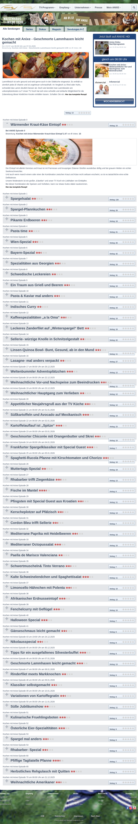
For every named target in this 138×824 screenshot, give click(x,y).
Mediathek (101, 797)
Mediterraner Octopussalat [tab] (69, 544)
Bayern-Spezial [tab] (69, 253)
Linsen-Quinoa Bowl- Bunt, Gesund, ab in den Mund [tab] (69, 350)
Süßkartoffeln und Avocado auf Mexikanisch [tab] (69, 415)
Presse (98, 7)
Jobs (48, 804)
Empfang (64, 7)
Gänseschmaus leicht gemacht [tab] (69, 631)
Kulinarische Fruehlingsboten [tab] (69, 717)
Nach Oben (95, 816)
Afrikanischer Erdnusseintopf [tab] (69, 599)
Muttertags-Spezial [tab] (69, 469)
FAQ (127, 800)
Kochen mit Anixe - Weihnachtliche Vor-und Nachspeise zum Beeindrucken (120, 68)
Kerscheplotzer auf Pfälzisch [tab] (69, 512)
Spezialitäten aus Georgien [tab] (69, 263)
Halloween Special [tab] (69, 620)
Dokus (42, 29)
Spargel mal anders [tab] (69, 739)
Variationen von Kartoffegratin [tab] (69, 696)
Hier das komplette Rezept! (76, 94)
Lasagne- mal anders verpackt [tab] (69, 361)
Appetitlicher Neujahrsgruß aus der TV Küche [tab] (69, 404)
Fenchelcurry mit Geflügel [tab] (69, 609)
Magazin (56, 29)
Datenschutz (60, 816)
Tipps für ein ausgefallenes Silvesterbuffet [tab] (69, 653)
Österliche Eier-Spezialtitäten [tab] (69, 728)
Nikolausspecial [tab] (69, 642)
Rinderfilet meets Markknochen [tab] (69, 674)
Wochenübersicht (5, 804)
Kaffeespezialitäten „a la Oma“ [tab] (69, 317)
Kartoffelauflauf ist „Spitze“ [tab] (69, 426)
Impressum (78, 816)
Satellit (28, 797)
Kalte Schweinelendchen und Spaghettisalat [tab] (69, 577)
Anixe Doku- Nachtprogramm (116, 43)
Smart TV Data (78, 804)
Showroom (76, 797)
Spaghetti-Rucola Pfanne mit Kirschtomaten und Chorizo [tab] (69, 458)
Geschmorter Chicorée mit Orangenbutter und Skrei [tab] (69, 437)
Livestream (29, 804)
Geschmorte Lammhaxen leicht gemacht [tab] (69, 663)
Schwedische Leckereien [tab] (69, 274)
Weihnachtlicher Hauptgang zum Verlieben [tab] (69, 393)
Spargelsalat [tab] (69, 199)
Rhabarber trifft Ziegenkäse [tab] (69, 480)
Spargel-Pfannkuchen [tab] (69, 209)
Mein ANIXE (113, 7)
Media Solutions (78, 800)
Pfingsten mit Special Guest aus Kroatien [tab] (69, 501)
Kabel (27, 800)
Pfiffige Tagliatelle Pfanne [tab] (69, 761)
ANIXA (100, 804)
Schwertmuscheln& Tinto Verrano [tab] (69, 566)
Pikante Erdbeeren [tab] (69, 220)
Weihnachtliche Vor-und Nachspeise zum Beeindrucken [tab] (69, 383)
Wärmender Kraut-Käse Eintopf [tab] (69, 125)
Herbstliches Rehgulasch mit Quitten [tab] (69, 771)
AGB (42, 816)
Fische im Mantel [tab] (69, 490)
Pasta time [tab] (69, 231)
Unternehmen (82, 7)
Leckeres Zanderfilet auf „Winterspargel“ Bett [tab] (69, 328)
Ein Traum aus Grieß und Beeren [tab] (69, 285)
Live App (101, 800)
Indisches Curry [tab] (69, 307)
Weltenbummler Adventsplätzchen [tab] (69, 371)
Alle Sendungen (11, 29)
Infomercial (114, 82)
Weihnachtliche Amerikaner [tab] (69, 782)
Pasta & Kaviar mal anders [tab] (69, 296)
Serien (29, 29)
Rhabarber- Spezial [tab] (69, 750)
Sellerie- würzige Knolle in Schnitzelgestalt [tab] (69, 339)
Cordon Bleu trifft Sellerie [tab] (69, 523)
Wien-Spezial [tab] (69, 242)
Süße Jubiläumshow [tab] (69, 706)
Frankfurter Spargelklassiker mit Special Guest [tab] (69, 447)
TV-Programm (47, 7)
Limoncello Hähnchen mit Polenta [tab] (69, 588)
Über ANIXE (4, 797)
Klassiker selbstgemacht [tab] (69, 685)
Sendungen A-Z (75, 29)
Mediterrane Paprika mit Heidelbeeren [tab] (69, 534)
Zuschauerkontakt (131, 797)
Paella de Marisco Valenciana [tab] (69, 555)
